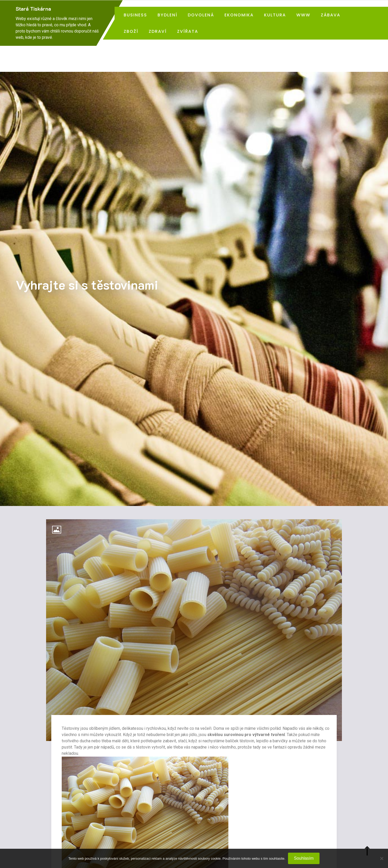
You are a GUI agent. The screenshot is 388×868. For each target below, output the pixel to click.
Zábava (330, 15)
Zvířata (187, 31)
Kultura (275, 15)
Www (303, 15)
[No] (381, 858)
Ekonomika (239, 15)
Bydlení (167, 15)
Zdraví (158, 31)
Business (135, 15)
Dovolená (201, 15)
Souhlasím (304, 858)
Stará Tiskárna (33, 8)
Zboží (131, 31)
